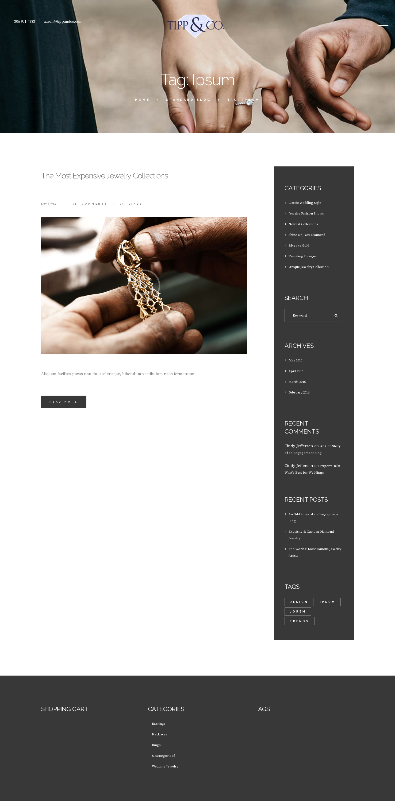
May (297, 362)
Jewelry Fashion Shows (310, 213)
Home (142, 100)
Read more (66, 426)
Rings (157, 750)
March (299, 384)
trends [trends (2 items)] (300, 626)
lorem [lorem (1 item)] (327, 616)
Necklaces (161, 740)
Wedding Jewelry (167, 772)
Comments (98, 224)
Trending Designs (305, 256)
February (302, 394)
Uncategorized (165, 761)
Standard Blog (188, 100)
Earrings (160, 729)
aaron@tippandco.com (63, 21)
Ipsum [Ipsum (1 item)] (298, 616)
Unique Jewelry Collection (312, 266)
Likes (148, 224)
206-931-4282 (24, 21)
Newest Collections (306, 224)
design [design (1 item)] (299, 605)
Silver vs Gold (301, 245)
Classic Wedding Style (309, 202)
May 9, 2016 (51, 225)
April (298, 373)
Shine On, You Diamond (310, 234)
